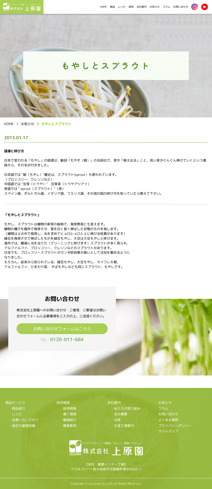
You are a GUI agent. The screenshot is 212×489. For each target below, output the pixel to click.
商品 (112, 6)
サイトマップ (168, 431)
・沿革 (116, 419)
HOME (103, 6)
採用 (131, 6)
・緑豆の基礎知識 (22, 425)
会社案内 (142, 6)
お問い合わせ (180, 6)
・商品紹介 (17, 408)
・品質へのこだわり (24, 419)
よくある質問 (168, 420)
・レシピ (15, 414)
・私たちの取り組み (126, 408)
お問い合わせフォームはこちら (62, 328)
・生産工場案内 (122, 425)
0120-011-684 (67, 339)
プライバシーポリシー (175, 425)
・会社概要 (119, 414)
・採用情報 (68, 408)
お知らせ (155, 6)
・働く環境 (68, 414)
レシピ (121, 6)
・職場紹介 (68, 419)
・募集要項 (68, 425)
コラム (166, 6)
